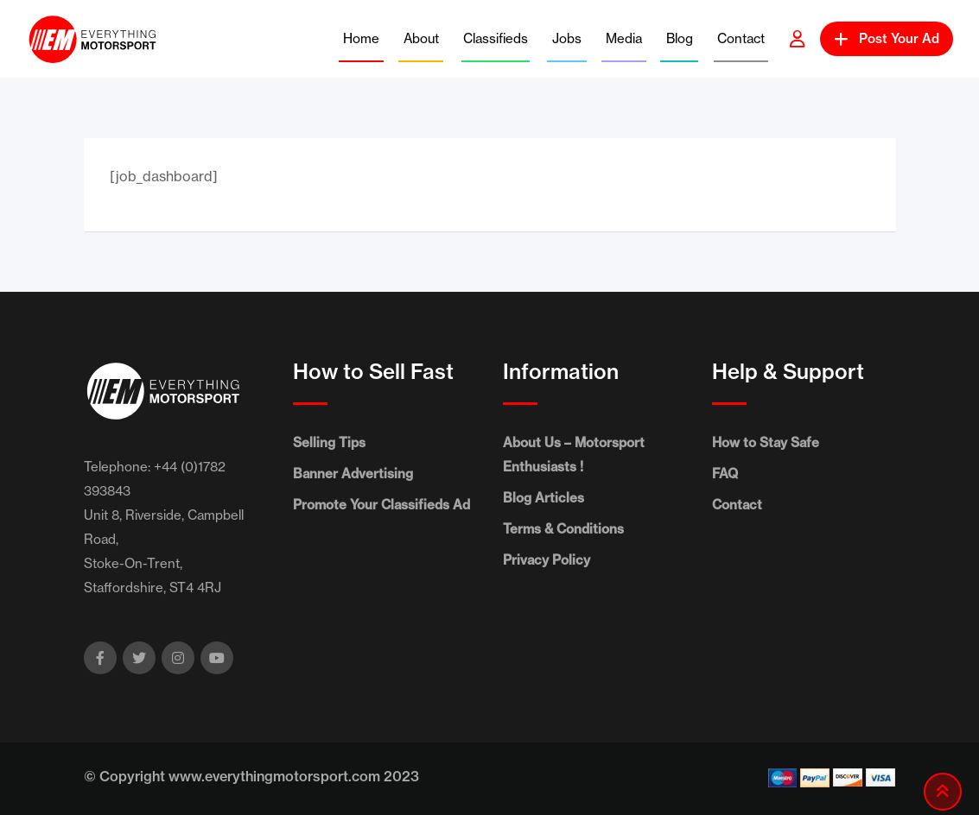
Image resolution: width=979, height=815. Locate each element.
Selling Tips (329, 442)
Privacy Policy (546, 560)
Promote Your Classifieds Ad (381, 504)
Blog (679, 38)
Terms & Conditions (563, 529)
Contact (741, 38)
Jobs (567, 38)
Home (361, 38)
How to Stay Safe (765, 442)
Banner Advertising (353, 473)
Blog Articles (543, 498)
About (421, 38)
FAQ (725, 473)
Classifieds (495, 38)
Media (624, 38)
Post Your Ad (886, 38)
